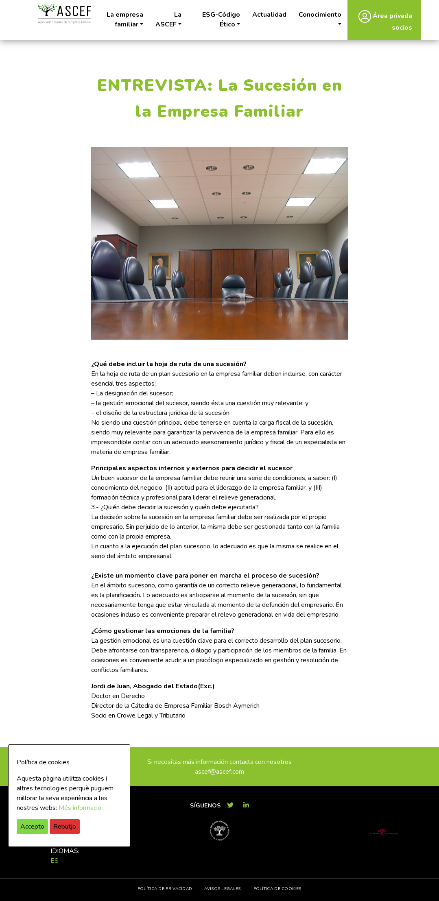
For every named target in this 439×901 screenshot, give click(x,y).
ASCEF (64, 14)
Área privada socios (385, 21)
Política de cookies (277, 889)
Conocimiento (320, 14)
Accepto (32, 826)
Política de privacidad (165, 889)
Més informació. (81, 807)
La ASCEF (168, 19)
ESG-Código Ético (221, 19)
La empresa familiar (125, 19)
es (54, 860)
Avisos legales (222, 889)
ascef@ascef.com (219, 771)
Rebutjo (64, 826)
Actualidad (269, 14)
